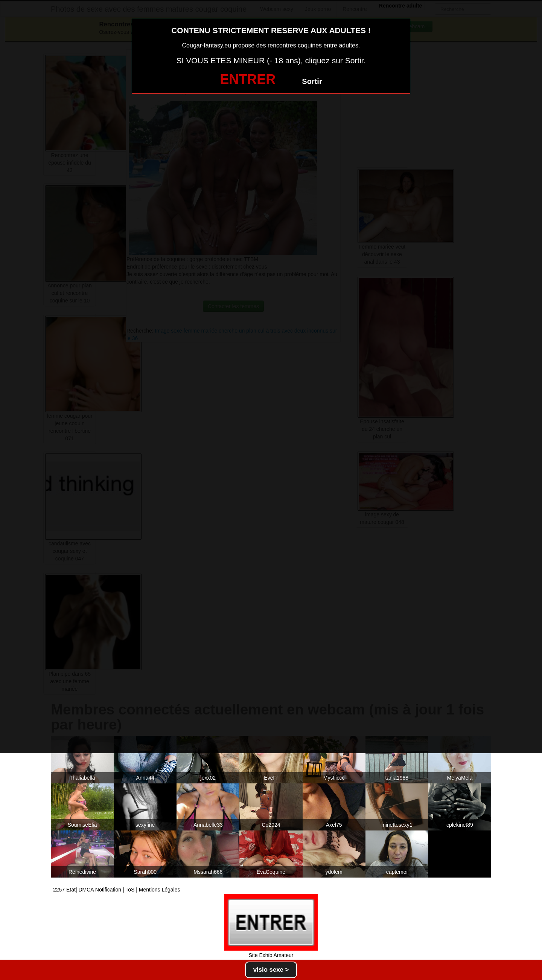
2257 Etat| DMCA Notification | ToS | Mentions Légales (116, 890)
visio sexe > (271, 969)
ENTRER (248, 79)
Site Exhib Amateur (270, 955)
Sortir (312, 81)
